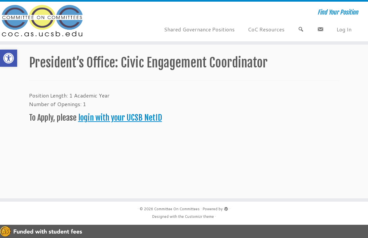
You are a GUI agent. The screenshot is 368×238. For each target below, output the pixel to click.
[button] (8, 58)
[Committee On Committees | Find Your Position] (43, 21)
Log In (344, 29)
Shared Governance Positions (199, 29)
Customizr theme (199, 216)
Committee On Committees (177, 209)
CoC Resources (266, 29)
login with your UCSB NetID (120, 118)
